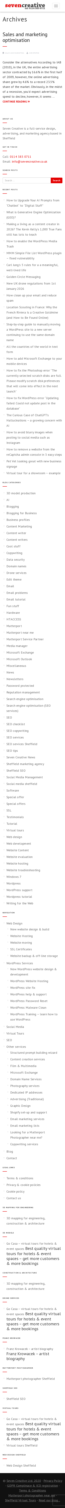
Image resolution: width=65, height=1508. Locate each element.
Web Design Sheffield (21, 1465)
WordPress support (19, 890)
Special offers (15, 804)
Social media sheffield (21, 784)
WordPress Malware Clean (28, 1008)
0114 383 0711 (20, 157)
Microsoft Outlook (19, 659)
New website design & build (29, 929)
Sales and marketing (14, 53)
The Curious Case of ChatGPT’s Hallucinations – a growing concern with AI (34, 420)
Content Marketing (19, 526)
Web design (14, 837)
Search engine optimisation (24, 699)
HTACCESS (13, 619)
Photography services (25, 1086)
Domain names (16, 566)
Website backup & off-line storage (34, 956)
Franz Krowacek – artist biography (29, 1349)
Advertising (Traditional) (27, 1099)
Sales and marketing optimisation (25, 37)
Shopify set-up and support (28, 1112)
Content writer (16, 533)
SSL (8, 810)
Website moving (21, 943)
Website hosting (17, 863)
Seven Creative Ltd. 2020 (24, 1481)
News (10, 672)
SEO (9, 717)
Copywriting (14, 553)
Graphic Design (20, 1106)
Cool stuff (13, 546)
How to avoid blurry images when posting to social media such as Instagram (29, 437)
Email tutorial (15, 599)
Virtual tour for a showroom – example (33, 473)
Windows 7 (13, 877)
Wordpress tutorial (19, 897)
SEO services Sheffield (21, 744)
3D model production (21, 493)
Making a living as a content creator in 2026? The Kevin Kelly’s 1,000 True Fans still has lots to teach (34, 229)
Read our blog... (49, 1500)
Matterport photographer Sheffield (30, 1379)
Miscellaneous (16, 666)
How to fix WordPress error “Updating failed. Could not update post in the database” (32, 403)
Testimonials (15, 817)
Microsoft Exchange (20, 652)
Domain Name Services (26, 1079)
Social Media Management (24, 777)
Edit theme (13, 579)
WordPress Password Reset (28, 1001)
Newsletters (14, 679)
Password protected (20, 686)
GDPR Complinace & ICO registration (32, 1486)
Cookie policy (15, 1191)
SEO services (15, 737)
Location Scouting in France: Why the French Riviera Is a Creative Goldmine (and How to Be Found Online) (32, 312)
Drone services (16, 573)
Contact (11, 1158)
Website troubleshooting (23, 870)
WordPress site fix (22, 988)
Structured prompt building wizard (33, 1053)
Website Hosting (21, 936)
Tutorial (11, 824)
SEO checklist (15, 724)
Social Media (15, 1027)
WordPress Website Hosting (29, 981)
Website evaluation (19, 857)
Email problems (17, 593)
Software (12, 790)
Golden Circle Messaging (23, 277)
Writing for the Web (19, 903)
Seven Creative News (20, 757)
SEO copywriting (17, 731)
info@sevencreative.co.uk (29, 161)
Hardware (13, 613)
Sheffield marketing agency (25, 764)
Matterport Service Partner (25, 639)
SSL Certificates (21, 949)
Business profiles (18, 520)
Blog (9, 1151)
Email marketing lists (24, 1126)
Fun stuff (12, 606)
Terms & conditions (19, 1178)
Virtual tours (15, 830)
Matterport (14, 626)
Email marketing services (27, 1119)
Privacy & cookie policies (23, 1185)
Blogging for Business (21, 513)
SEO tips (12, 751)
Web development (18, 844)
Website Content (17, 850)
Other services (16, 1047)
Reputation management (23, 692)
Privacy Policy (53, 1481)
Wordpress (13, 883)
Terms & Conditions (32, 1490)
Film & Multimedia (23, 1066)
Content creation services (27, 1059)
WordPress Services (19, 963)
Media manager (17, 646)
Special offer (15, 797)
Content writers (17, 540)
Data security (15, 560)
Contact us (13, 1198)
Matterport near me (20, 633)
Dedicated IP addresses (26, 1092)
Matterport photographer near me (31, 1495)
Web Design (14, 923)
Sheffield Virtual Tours (20, 1500)
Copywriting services (24, 1144)
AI (7, 500)
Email (10, 586)
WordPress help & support (28, 994)
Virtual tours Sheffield (21, 1445)
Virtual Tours (15, 1033)
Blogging (12, 506)
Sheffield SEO (15, 770)
